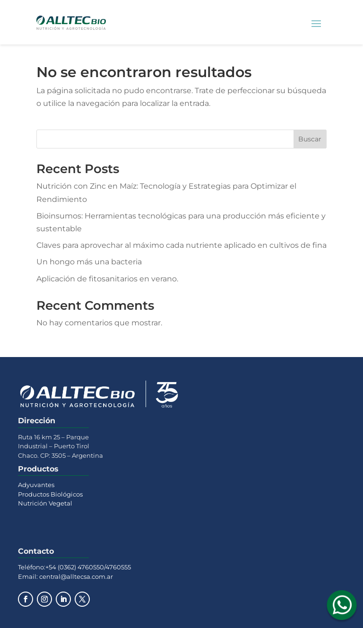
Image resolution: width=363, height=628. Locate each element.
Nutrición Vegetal (45, 503)
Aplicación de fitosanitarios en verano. (107, 278)
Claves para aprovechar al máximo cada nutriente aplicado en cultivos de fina (181, 245)
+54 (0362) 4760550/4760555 (88, 567)
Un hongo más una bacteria (89, 261)
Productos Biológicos (50, 494)
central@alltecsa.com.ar (75, 576)
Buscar (309, 139)
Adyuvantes (36, 484)
